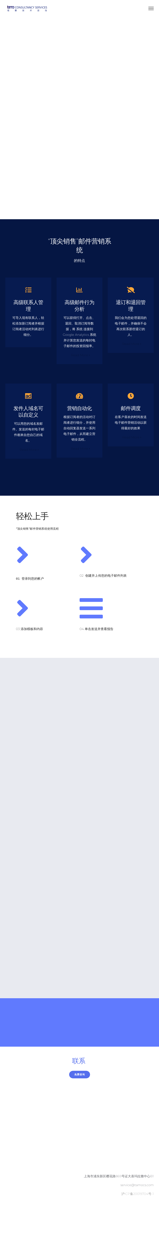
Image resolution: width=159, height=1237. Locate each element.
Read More (79, 354)
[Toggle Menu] (151, 8)
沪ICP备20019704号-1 (137, 1191)
